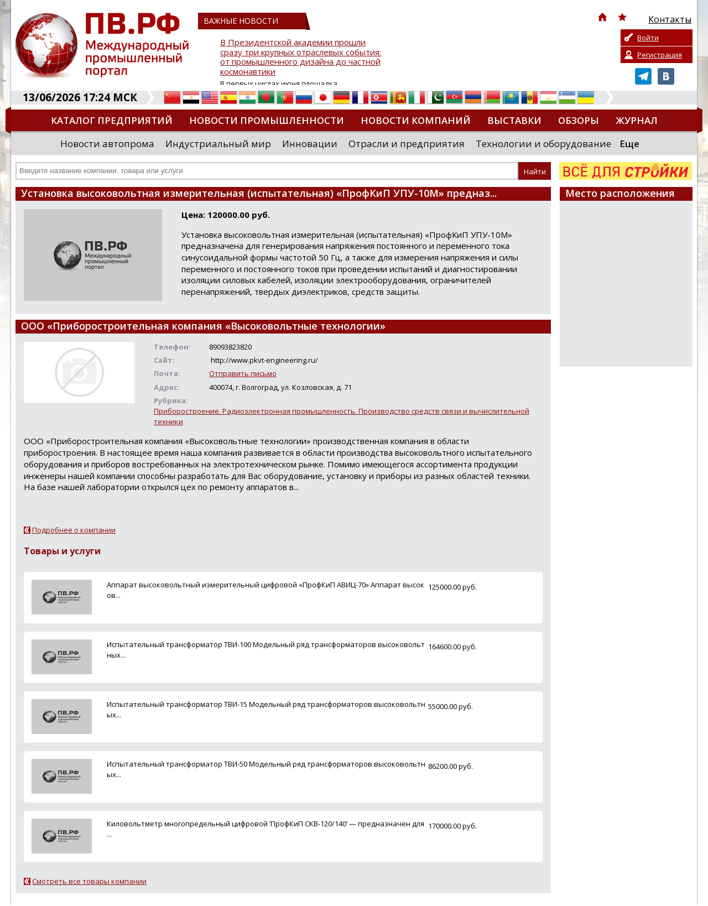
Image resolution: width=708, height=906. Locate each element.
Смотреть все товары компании (89, 881)
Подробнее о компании (74, 530)
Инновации (309, 143)
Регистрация (659, 55)
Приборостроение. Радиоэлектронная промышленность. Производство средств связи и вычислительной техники (341, 416)
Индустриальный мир (218, 143)
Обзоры (578, 120)
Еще (629, 143)
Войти (648, 38)
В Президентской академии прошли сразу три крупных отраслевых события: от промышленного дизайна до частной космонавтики (300, 57)
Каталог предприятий (112, 120)
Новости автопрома (107, 143)
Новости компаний (416, 120)
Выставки (514, 120)
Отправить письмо (243, 373)
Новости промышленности (266, 120)
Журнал (637, 120)
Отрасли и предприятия (406, 143)
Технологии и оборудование (543, 143)
